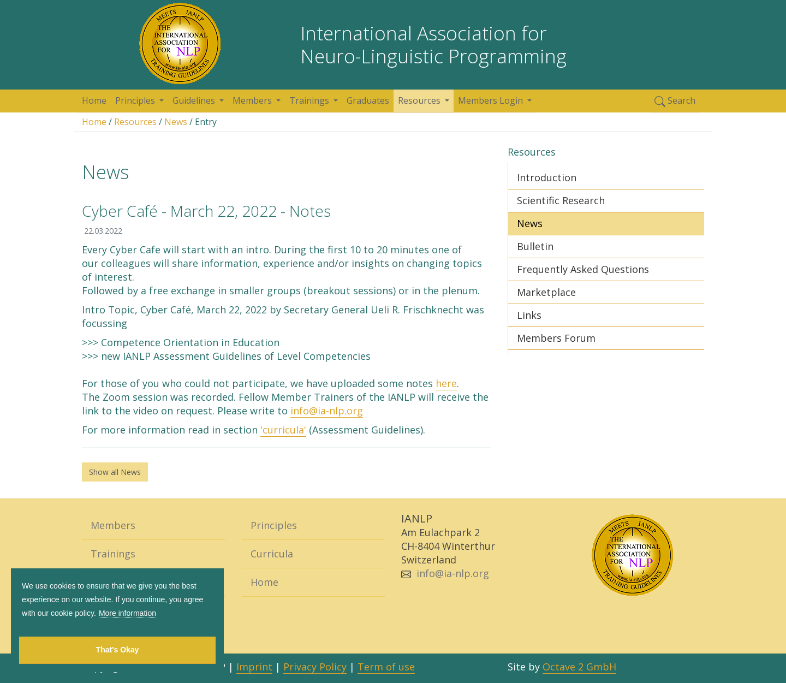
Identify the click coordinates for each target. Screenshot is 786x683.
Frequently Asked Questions (583, 269)
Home (94, 100)
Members (253, 100)
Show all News (115, 472)
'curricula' (283, 429)
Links (529, 315)
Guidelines (194, 100)
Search (674, 100)
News (175, 122)
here (446, 383)
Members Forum (556, 338)
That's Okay (117, 649)
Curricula (272, 553)
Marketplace (546, 292)
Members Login (491, 100)
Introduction (546, 177)
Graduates (368, 100)
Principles (136, 100)
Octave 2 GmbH (579, 666)
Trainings (310, 100)
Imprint (254, 666)
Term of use (386, 666)
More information (127, 613)
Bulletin (535, 246)
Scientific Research (561, 200)
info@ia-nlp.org (326, 410)
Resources (420, 100)
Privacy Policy (315, 666)
